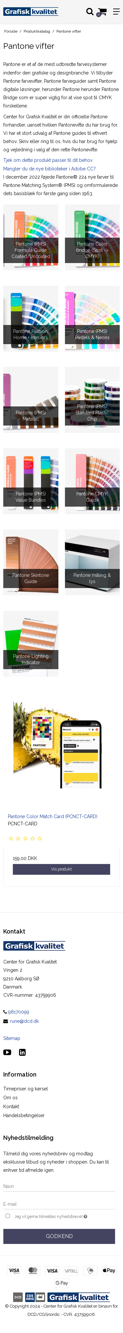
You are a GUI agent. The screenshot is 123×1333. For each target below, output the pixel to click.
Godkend (59, 1236)
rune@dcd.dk (24, 1021)
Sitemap (11, 1038)
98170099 (16, 1012)
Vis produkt (61, 869)
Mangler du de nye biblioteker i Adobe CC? (49, 168)
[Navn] (59, 1186)
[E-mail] (59, 1203)
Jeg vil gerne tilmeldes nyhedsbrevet (56, 1216)
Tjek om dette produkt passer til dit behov (48, 160)
